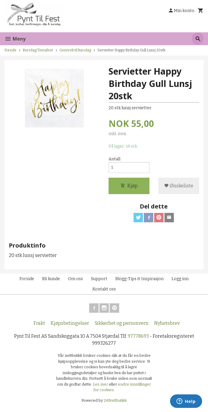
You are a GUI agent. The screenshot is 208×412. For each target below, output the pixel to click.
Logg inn (180, 278)
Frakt (39, 323)
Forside (10, 50)
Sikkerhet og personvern (122, 323)
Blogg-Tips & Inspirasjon (139, 278)
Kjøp (129, 186)
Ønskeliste (178, 186)
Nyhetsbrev (167, 323)
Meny (15, 39)
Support (99, 278)
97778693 (138, 336)
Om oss (75, 278)
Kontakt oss (104, 289)
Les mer (101, 384)
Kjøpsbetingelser (70, 323)
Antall (114, 159)
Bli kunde (51, 278)
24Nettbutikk (115, 400)
